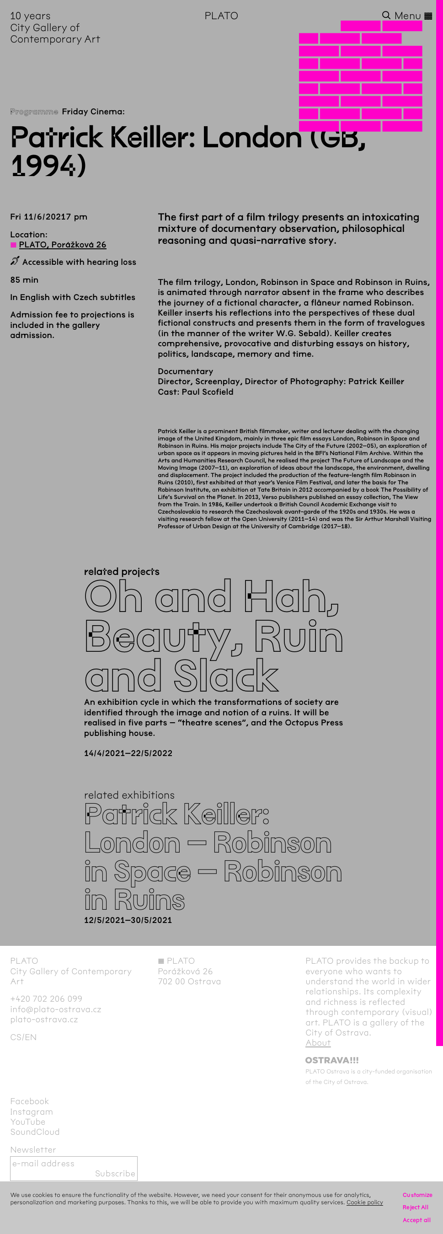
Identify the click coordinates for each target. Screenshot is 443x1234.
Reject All (415, 1207)
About (318, 1042)
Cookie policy (365, 1202)
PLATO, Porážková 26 (63, 244)
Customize (418, 1194)
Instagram (31, 1111)
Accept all (417, 1220)
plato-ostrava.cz (44, 1019)
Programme (34, 111)
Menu (414, 15)
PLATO (222, 15)
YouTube (27, 1122)
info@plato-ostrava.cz (55, 1009)
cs (15, 1037)
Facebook (29, 1101)
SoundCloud (35, 1132)
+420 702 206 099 (46, 998)
